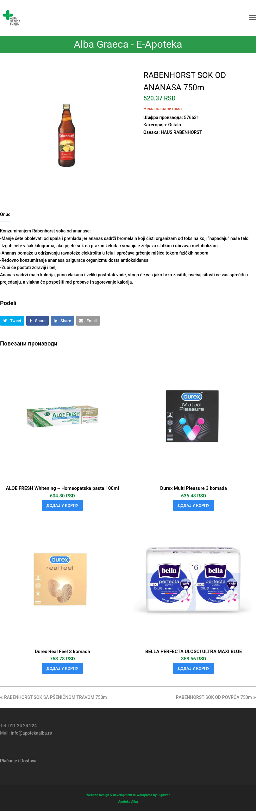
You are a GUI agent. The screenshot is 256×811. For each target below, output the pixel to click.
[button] (252, 17)
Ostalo (174, 124)
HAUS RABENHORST (181, 132)
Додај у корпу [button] (62, 505)
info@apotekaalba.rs (31, 733)
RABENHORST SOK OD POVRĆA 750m (216, 697)
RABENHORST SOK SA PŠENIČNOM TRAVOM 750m (53, 697)
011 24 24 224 (22, 725)
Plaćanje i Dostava (18, 760)
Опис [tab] (5, 214)
